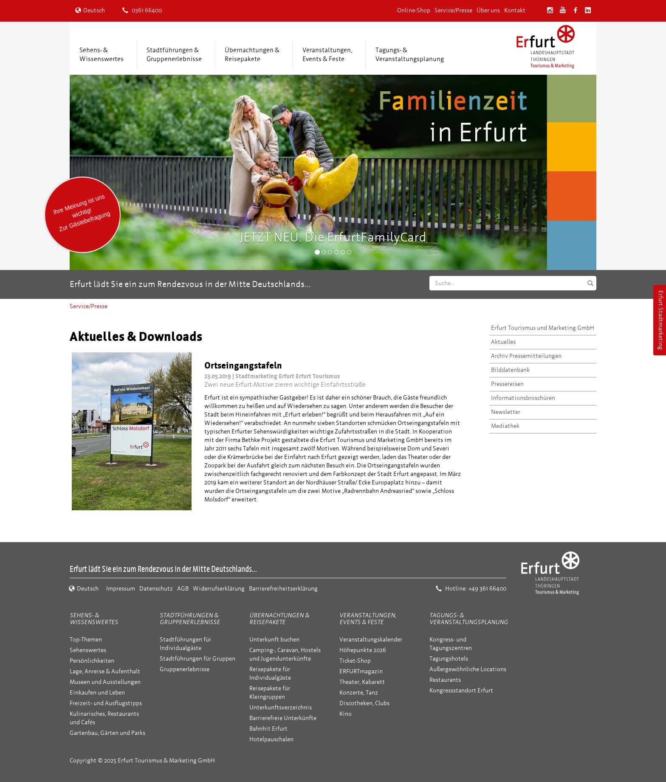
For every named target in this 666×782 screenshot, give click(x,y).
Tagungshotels (448, 658)
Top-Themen (86, 639)
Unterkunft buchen (274, 639)
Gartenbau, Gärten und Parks (107, 733)
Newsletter (505, 412)
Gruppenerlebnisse (184, 669)
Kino (345, 713)
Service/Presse (453, 10)
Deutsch (90, 10)
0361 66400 (142, 10)
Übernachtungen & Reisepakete (279, 618)
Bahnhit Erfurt (268, 728)
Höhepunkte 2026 (362, 650)
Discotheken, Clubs (364, 703)
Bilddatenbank (510, 370)
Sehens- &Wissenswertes (101, 54)
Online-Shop (413, 10)
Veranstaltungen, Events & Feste (367, 618)
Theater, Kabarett (362, 682)
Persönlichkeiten (92, 660)
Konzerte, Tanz (358, 692)
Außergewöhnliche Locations (467, 669)
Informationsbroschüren (523, 398)
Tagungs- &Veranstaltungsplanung (409, 54)
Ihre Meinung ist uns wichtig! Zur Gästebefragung (81, 213)
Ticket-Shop (355, 660)
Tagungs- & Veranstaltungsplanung (468, 618)
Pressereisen (507, 384)
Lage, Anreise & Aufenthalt (105, 671)
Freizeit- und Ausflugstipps (106, 703)
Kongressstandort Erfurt (461, 690)
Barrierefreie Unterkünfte (282, 718)
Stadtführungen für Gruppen (197, 658)
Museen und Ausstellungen (105, 682)
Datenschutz (156, 588)
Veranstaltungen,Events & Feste (327, 54)
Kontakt (514, 10)
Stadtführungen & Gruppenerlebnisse (190, 618)
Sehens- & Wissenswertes (94, 618)
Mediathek (505, 426)
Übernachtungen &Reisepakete (252, 54)
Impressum (120, 588)
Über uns (488, 10)
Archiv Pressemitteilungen (526, 356)
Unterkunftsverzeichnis (280, 707)
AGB (183, 588)
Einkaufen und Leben (97, 692)
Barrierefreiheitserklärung (283, 588)
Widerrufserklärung (219, 588)
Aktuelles (503, 342)
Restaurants (445, 680)
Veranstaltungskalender (370, 639)
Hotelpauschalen (271, 739)
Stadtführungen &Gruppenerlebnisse (174, 54)
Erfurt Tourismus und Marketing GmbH (542, 328)
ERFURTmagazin (361, 671)
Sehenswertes (88, 650)
